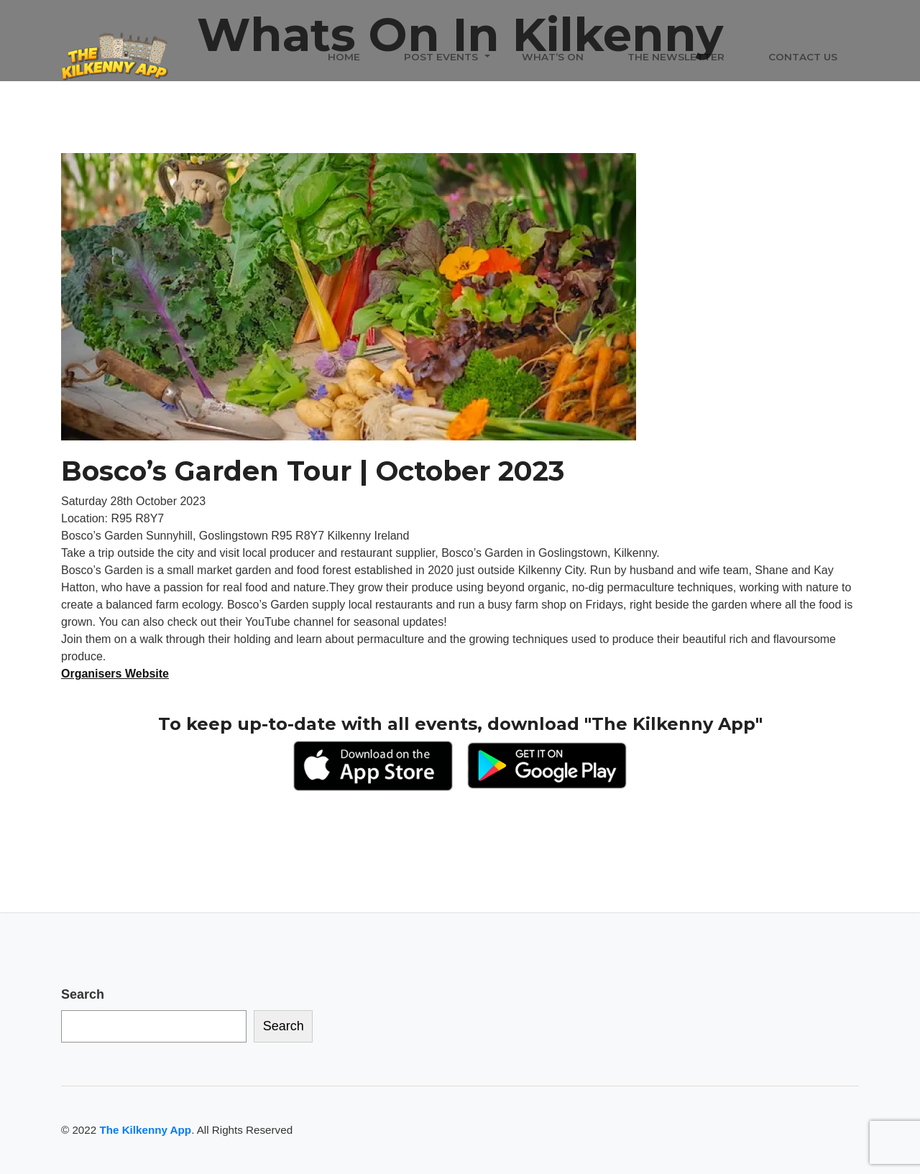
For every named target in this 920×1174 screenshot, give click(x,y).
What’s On (553, 57)
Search (82, 994)
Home (344, 57)
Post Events (441, 57)
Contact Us (802, 57)
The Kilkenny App (145, 1130)
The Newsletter (675, 57)
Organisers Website (115, 673)
